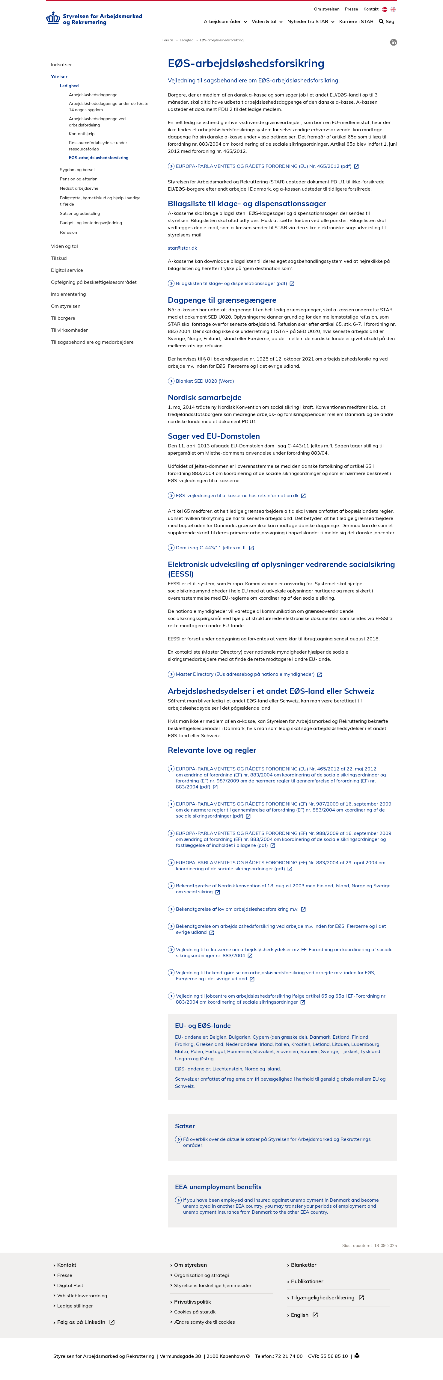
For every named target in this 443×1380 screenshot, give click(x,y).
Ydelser (59, 76)
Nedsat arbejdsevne (79, 188)
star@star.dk (182, 248)
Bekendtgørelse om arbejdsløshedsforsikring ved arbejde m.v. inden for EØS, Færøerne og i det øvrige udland (281, 929)
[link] (393, 42)
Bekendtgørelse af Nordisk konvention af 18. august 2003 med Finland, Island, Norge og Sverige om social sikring (283, 889)
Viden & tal (264, 23)
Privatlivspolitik (192, 1301)
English (305, 1315)
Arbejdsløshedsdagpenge (93, 94)
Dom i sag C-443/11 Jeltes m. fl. (216, 548)
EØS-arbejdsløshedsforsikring (99, 157)
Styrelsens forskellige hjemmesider (212, 1285)
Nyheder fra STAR (307, 23)
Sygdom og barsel (77, 169)
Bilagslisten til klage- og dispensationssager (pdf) (236, 283)
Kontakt (371, 10)
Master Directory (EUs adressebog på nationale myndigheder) (250, 674)
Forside (167, 40)
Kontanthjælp (81, 133)
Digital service (67, 270)
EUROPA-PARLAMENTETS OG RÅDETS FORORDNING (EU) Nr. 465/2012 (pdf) (268, 166)
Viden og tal (64, 246)
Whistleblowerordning (82, 1295)
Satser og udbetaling (80, 213)
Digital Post (70, 1285)
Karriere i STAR (356, 23)
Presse (351, 10)
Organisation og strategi (201, 1275)
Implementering (68, 294)
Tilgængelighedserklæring (329, 1298)
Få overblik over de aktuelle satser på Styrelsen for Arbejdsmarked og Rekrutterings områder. (277, 1142)
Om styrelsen (327, 10)
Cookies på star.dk (195, 1312)
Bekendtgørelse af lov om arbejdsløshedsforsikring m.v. (242, 909)
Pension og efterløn (78, 178)
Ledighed (186, 40)
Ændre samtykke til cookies (204, 1322)
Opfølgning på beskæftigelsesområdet (94, 282)
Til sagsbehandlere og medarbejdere (92, 342)
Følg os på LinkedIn (87, 1323)
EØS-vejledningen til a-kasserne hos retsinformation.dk (242, 495)
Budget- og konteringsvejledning (91, 222)
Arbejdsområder (222, 23)
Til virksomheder (69, 330)
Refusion (68, 232)
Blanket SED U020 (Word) (205, 381)
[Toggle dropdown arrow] (245, 23)
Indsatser (61, 64)
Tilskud (59, 258)
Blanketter (304, 1264)
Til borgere (63, 318)
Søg (386, 23)
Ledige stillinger (75, 1306)
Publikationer (307, 1281)
